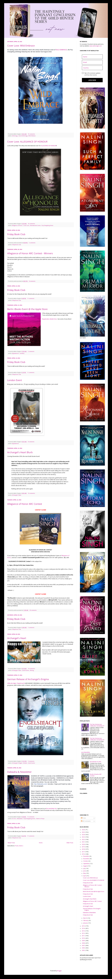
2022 (83, 839)
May (84, 873)
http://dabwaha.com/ (40, 784)
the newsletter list (51, 808)
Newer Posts (11, 843)
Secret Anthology (23, 136)
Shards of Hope (40, 818)
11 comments (31, 298)
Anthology (15, 136)
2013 (83, 931)
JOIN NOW (92, 80)
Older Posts (69, 843)
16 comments (31, 493)
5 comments (32, 242)
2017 (83, 851)
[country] (92, 68)
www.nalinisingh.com (95, 46)
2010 (83, 938)
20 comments (33, 610)
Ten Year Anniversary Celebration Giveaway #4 (97, 739)
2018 (83, 849)
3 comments (31, 761)
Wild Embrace (31, 136)
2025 (83, 832)
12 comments (31, 817)
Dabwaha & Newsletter (19, 771)
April (84, 876)
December (86, 856)
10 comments (31, 134)
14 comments (31, 668)
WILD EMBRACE (61, 50)
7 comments (31, 627)
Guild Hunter (25, 670)
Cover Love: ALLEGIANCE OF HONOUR (27, 141)
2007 (83, 945)
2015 (83, 926)
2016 (83, 854)
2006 (83, 948)
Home (40, 843)
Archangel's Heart (16, 495)
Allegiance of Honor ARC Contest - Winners (30, 253)
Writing (32, 670)
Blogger (59, 970)
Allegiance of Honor (17, 225)
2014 (83, 928)
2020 (83, 844)
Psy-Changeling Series (47, 225)
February (86, 920)
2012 (83, 933)
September (86, 863)
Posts (83, 818)
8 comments (32, 281)
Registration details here (49, 319)
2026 (83, 829)
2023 (83, 837)
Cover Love (26, 225)
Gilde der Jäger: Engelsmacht (16, 683)
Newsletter (20, 818)
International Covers (35, 225)
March (85, 918)
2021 (83, 842)
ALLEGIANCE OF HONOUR (48, 145)
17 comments (31, 836)
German (25, 763)
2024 (83, 834)
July (84, 868)
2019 (83, 847)
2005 (83, 950)
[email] (92, 62)
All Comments (86, 821)
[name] (92, 57)
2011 (83, 935)
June (84, 871)
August (85, 866)
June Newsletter (85, 752)
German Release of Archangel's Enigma (28, 679)
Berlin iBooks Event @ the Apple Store (27, 309)
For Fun (14, 818)
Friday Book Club (16, 234)
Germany (22, 353)
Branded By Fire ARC (95, 762)
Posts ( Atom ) (19, 846)
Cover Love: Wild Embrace (21, 45)
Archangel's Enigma (17, 763)
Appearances (15, 353)
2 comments (31, 351)
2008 (83, 943)
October (85, 861)
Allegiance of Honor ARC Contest (24, 503)
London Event (14, 380)
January (85, 923)
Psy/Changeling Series (30, 818)
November (86, 858)
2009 (83, 940)
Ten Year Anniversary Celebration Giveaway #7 (97, 725)
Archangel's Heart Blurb (20, 452)
